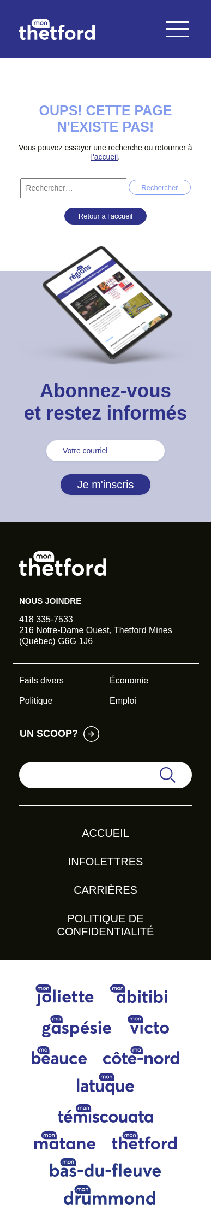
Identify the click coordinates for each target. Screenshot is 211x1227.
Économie (129, 680)
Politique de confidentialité (105, 924)
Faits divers (41, 680)
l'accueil (104, 156)
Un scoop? (49, 733)
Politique (35, 700)
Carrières (105, 890)
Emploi (123, 700)
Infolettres (105, 862)
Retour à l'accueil (105, 216)
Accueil (105, 833)
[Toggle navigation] (177, 29)
